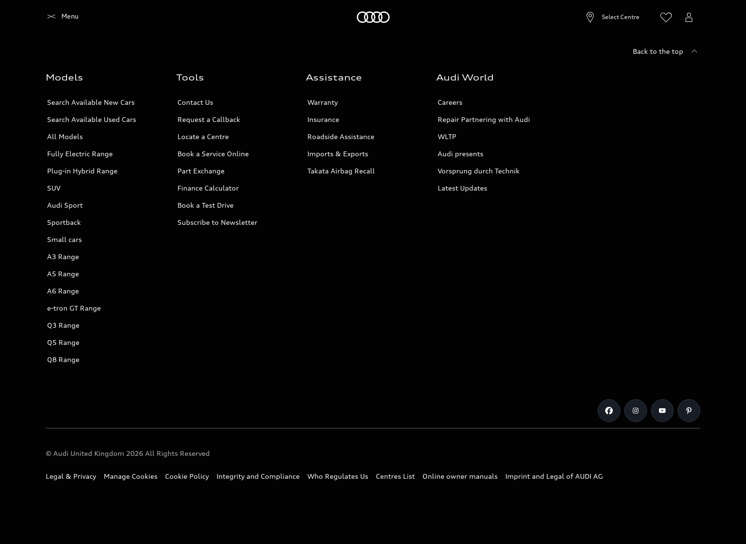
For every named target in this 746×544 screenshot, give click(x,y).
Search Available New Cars (91, 102)
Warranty (322, 102)
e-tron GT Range (74, 308)
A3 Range (63, 256)
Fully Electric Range (80, 154)
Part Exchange (201, 171)
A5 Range (63, 274)
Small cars (64, 239)
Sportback (64, 222)
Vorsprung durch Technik (479, 171)
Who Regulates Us (337, 476)
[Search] (643, 17)
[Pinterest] (688, 410)
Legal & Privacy (71, 476)
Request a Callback (208, 119)
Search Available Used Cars (91, 119)
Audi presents (460, 154)
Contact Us (195, 102)
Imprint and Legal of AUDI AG (554, 476)
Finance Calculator (208, 188)
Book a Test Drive (205, 205)
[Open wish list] (666, 17)
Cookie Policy (187, 476)
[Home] (62, 17)
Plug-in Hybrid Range (82, 171)
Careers (450, 102)
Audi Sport (65, 205)
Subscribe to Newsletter (217, 222)
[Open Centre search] (589, 17)
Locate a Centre (203, 136)
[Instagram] (635, 410)
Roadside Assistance (340, 136)
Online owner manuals (460, 476)
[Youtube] (662, 410)
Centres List (395, 476)
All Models (65, 136)
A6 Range (63, 291)
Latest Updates (462, 188)
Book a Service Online (213, 154)
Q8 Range (63, 359)
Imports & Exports (337, 154)
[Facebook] (609, 410)
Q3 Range (63, 325)
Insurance (323, 119)
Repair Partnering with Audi (484, 119)
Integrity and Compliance (258, 476)
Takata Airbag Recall (341, 171)
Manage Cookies (130, 476)
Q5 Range (63, 342)
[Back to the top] (666, 51)
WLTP (447, 136)
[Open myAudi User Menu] (688, 17)
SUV (53, 188)
